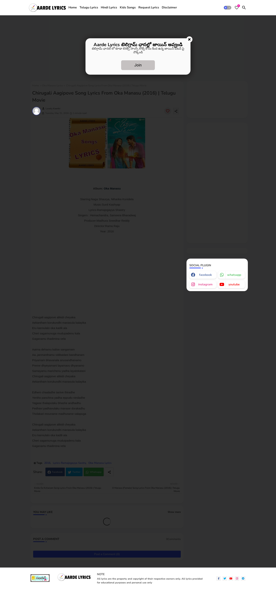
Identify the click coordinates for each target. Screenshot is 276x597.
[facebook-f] (218, 578)
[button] (227, 8)
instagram (205, 284)
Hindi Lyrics (109, 7)
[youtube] (230, 578)
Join (138, 65)
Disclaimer (169, 7)
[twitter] (224, 578)
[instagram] (237, 578)
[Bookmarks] (237, 7)
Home (72, 7)
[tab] (72, 7)
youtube (234, 284)
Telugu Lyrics (89, 7)
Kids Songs (128, 7)
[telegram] (243, 578)
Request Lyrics (148, 7)
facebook (205, 275)
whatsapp (234, 275)
